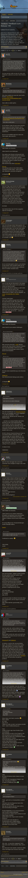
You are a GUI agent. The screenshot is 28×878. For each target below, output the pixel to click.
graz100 (8, 54)
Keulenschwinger (10, 181)
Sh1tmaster (4, 608)
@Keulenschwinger (20, 411)
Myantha (8, 143)
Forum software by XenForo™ (17, 875)
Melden (17, 294)
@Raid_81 (4, 375)
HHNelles (4, 215)
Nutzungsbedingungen (17, 874)
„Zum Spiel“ (15, 44)
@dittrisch (13, 640)
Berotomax (8, 83)
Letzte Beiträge (5, 17)
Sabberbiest (9, 391)
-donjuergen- (9, 220)
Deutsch (2, 872)
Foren (4, 14)
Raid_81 (3, 386)
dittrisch (8, 473)
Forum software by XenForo (6, 875)
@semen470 (5, 640)
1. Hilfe (16, 344)
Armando (8, 831)
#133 (3, 295)
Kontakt (23, 872)
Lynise (7, 505)
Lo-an (7, 278)
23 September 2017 (10, 294)
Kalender (10, 14)
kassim (7, 457)
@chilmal (23, 655)
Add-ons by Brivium (5, 876)
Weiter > (19, 50)
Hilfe (26, 872)
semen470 (4, 500)
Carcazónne (9, 665)
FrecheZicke (9, 273)
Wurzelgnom (9, 704)
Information (17, 163)
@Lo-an (4, 166)
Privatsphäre (25, 874)
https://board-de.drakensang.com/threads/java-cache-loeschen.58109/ (12, 98)
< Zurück (2, 50)
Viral (7, 613)
